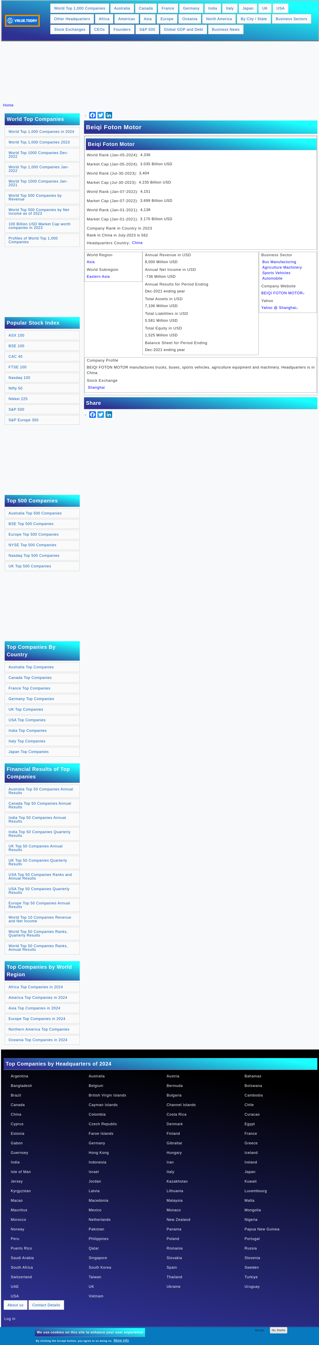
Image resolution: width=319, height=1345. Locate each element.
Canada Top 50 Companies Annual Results (40, 805)
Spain (172, 1267)
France (168, 8)
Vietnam (96, 1296)
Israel (94, 1172)
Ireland (251, 1162)
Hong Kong (99, 1153)
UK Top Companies (26, 709)
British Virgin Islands (107, 1095)
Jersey (17, 1181)
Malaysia (175, 1200)
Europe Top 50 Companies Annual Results (39, 905)
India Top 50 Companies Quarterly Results (40, 834)
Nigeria (251, 1220)
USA (280, 8)
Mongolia (253, 1210)
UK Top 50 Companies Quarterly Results (38, 862)
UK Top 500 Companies (30, 566)
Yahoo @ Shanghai (280, 308)
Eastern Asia (98, 277)
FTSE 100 (18, 367)
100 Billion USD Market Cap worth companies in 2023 (40, 226)
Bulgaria (174, 1095)
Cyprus (17, 1124)
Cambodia (254, 1095)
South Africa (22, 1267)
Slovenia (252, 1258)
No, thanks (278, 1330)
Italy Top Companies (27, 741)
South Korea (100, 1267)
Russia (251, 1248)
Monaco (174, 1210)
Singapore (98, 1258)
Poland (173, 1239)
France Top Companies (29, 688)
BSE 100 (16, 346)
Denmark (175, 1124)
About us (16, 1305)
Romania (175, 1248)
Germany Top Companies (31, 699)
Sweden (252, 1267)
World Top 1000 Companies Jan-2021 (38, 183)
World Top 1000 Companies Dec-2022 (38, 155)
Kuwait (251, 1181)
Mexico (95, 1210)
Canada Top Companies (30, 678)
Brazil (16, 1095)
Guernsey (19, 1153)
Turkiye (251, 1277)
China (137, 243)
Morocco (18, 1220)
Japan (248, 8)
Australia (122, 8)
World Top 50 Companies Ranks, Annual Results (38, 948)
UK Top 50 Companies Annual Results (36, 848)
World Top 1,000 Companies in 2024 (41, 132)
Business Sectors (291, 19)
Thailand (174, 1277)
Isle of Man (21, 1172)
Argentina (19, 1076)
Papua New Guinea (262, 1229)
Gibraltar (174, 1143)
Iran (170, 1162)
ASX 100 (16, 335)
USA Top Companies (27, 720)
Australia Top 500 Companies (35, 513)
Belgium (96, 1086)
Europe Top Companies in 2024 (37, 1019)
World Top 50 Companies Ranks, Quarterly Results (38, 933)
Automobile (272, 278)
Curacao (252, 1114)
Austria (173, 1076)
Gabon (17, 1143)
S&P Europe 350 (24, 420)
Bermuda (175, 1086)
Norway (17, 1229)
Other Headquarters (72, 19)
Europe (167, 19)
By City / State (254, 19)
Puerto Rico (21, 1248)
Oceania (189, 19)
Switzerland (21, 1277)
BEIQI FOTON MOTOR (283, 293)
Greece (251, 1143)
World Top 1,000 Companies (79, 8)
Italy (230, 8)
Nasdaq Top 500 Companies (34, 556)
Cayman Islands (103, 1105)
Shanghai (96, 387)
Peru (15, 1239)
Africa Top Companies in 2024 (36, 987)
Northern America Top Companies (39, 1029)
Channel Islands (181, 1105)
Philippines (99, 1239)
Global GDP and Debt (183, 29)
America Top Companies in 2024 (38, 998)
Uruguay (252, 1287)
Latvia (94, 1191)
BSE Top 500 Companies (31, 524)
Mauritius (19, 1210)
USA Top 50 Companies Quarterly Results (39, 891)
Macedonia (98, 1200)
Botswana (253, 1086)
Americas (126, 19)
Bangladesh (21, 1086)
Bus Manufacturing (279, 262)
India (212, 8)
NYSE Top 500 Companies (33, 545)
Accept (259, 1330)
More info (121, 1340)
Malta (250, 1200)
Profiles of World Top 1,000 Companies (33, 240)
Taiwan (95, 1277)
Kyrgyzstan (21, 1191)
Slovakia (174, 1258)
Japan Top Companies (29, 752)
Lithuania (175, 1191)
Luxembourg (256, 1191)
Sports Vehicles (276, 273)
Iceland (251, 1153)
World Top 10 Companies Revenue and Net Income (40, 919)
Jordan (95, 1181)
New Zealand (178, 1220)
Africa (104, 19)
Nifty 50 (16, 388)
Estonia (17, 1134)
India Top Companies (28, 731)
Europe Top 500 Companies (34, 534)
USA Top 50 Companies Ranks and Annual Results (40, 876)
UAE (15, 1287)
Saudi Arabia (22, 1258)
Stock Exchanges (69, 29)
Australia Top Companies (31, 667)
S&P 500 (147, 29)
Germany (191, 8)
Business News (226, 29)
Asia (148, 19)
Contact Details (46, 1305)
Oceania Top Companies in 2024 (38, 1040)
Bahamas (253, 1076)
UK (265, 8)
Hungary (174, 1153)
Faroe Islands (101, 1134)
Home (8, 105)
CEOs (99, 29)
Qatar (94, 1248)
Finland (173, 1134)
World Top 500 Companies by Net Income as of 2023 (39, 212)
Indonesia (97, 1162)
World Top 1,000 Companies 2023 (39, 142)
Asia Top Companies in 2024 (34, 1008)
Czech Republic (103, 1124)
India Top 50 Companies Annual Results (37, 819)
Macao (17, 1200)
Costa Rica (177, 1114)
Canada (146, 8)
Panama (174, 1229)
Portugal (252, 1239)
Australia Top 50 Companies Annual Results (41, 791)
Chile (249, 1105)
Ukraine (174, 1287)
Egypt (250, 1124)
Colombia (97, 1114)
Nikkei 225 (18, 399)
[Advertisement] (161, 72)
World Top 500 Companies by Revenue (35, 197)
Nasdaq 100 (19, 378)
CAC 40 (16, 357)
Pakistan (96, 1229)
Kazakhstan (177, 1181)
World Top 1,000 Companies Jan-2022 (39, 169)
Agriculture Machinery (282, 267)
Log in (9, 1319)
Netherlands (100, 1220)
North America (219, 19)
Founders (122, 29)
